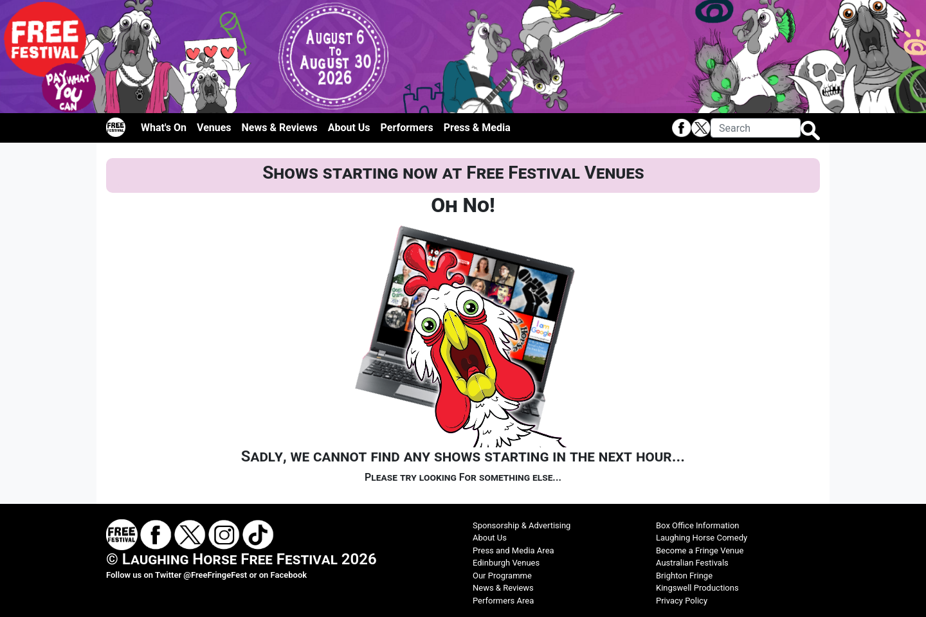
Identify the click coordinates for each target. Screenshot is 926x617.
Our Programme (502, 575)
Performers (407, 127)
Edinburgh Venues (506, 563)
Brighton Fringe (684, 575)
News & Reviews (280, 127)
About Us (349, 127)
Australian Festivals (692, 563)
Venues (214, 127)
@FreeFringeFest (215, 575)
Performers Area (503, 600)
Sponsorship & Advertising (521, 525)
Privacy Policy (681, 600)
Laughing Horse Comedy (701, 537)
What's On (163, 127)
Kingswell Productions (697, 588)
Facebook (289, 575)
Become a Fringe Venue (699, 550)
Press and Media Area (513, 550)
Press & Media (477, 127)
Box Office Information (698, 525)
